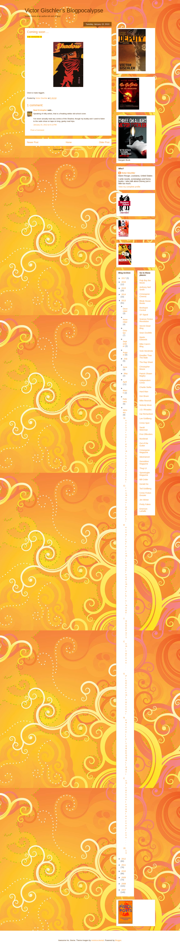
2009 (124, 877)
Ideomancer (145, 457)
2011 (124, 865)
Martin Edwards (143, 338)
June (125, 367)
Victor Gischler (128, 173)
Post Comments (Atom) (73, 149)
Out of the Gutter (144, 444)
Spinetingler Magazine (145, 474)
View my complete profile (129, 187)
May (125, 373)
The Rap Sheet (146, 362)
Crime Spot (144, 423)
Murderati (144, 439)
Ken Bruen (144, 396)
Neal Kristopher (40, 110)
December (125, 310)
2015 (124, 288)
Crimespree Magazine (145, 451)
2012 (124, 859)
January (125, 411)
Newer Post (32, 142)
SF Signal (144, 315)
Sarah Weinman (144, 428)
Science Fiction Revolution (146, 320)
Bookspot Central (144, 309)
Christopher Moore (145, 368)
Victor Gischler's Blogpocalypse (64, 10)
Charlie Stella (145, 387)
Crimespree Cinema (145, 295)
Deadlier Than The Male (146, 356)
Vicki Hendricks (146, 351)
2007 (124, 890)
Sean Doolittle (146, 333)
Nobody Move (146, 405)
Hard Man (144, 391)
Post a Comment (37, 130)
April (125, 382)
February (125, 400)
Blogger (118, 940)
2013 (124, 300)
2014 (124, 294)
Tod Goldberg (145, 488)
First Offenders (146, 434)
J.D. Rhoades (145, 409)
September (125, 343)
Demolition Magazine (144, 462)
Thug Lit (143, 468)
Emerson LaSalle (143, 510)
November (125, 320)
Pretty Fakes (145, 504)
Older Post (104, 142)
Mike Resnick (145, 400)
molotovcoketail (97, 940)
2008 (124, 884)
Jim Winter (144, 500)
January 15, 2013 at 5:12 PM (45, 125)
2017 (124, 278)
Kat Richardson (146, 414)
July (125, 359)
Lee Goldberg (145, 418)
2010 (124, 871)
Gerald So (144, 484)
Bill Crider (144, 479)
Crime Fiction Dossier (145, 494)
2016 (124, 282)
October (125, 331)
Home (69, 142)
